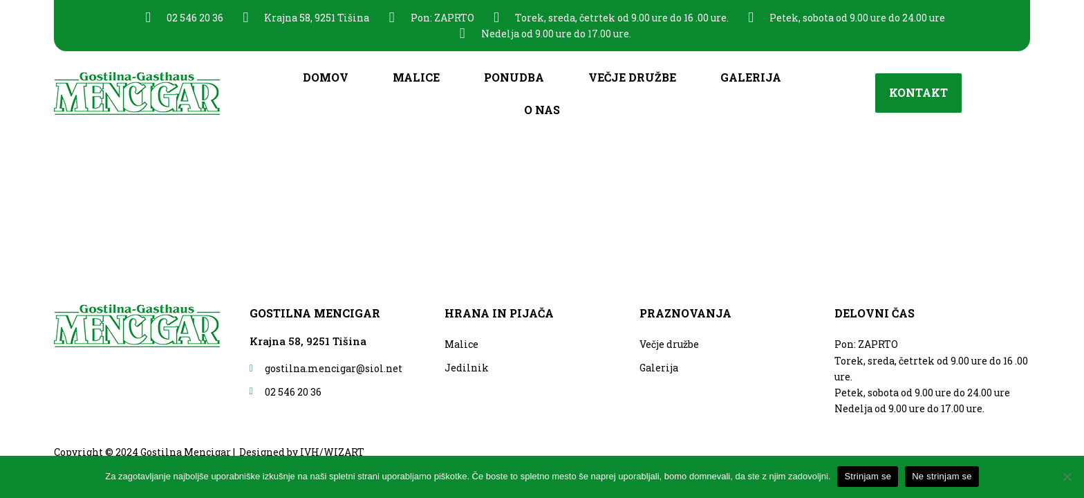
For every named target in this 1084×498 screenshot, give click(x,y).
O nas (542, 109)
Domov (325, 77)
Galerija (750, 77)
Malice (416, 77)
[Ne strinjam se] (1067, 476)
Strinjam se (867, 476)
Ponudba (514, 77)
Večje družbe (632, 77)
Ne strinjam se (942, 476)
